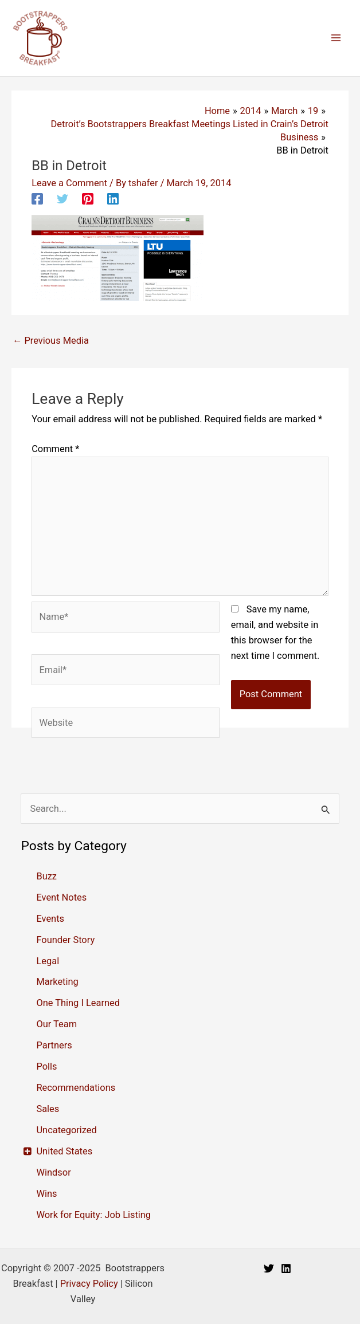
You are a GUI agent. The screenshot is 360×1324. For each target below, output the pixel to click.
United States (64, 1151)
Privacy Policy (89, 1283)
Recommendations (75, 1087)
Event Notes (61, 897)
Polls (46, 1066)
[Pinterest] (87, 198)
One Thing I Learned (78, 1002)
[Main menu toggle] (336, 38)
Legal (47, 961)
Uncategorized (66, 1130)
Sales (47, 1108)
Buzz (46, 876)
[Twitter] (62, 198)
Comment (55, 448)
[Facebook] (37, 198)
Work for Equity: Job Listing (93, 1214)
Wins (46, 1193)
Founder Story (65, 939)
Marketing (57, 981)
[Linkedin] (113, 198)
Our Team (56, 1024)
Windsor (53, 1172)
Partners (54, 1045)
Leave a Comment (69, 183)
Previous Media (51, 340)
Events (50, 918)
